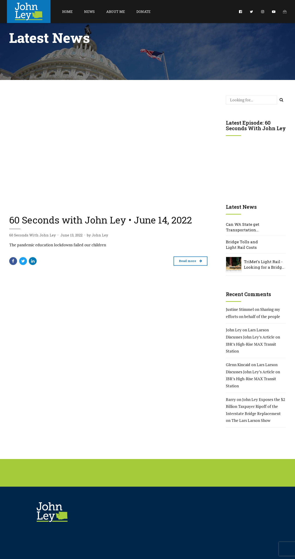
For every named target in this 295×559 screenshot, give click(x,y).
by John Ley (97, 235)
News (89, 11)
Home (67, 11)
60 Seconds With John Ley (32, 235)
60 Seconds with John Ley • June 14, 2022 (100, 220)
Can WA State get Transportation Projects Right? (242, 227)
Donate (143, 11)
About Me (115, 11)
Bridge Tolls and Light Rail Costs (242, 244)
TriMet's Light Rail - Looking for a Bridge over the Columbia (264, 264)
